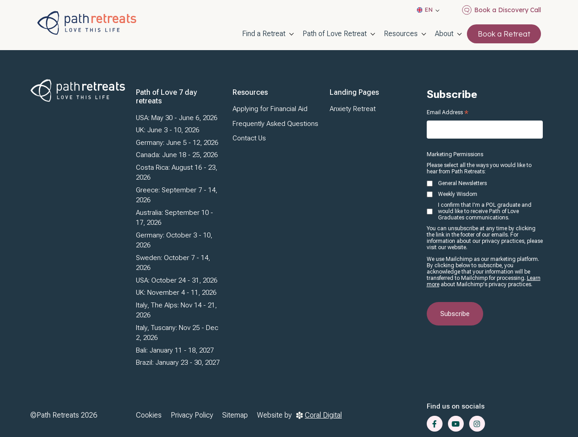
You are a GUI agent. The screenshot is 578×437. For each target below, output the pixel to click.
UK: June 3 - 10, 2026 (167, 130)
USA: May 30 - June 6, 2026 (176, 118)
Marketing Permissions (455, 154)
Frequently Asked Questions (275, 124)
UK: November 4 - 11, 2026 (176, 292)
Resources (401, 33)
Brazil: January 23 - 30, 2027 (177, 362)
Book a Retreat (504, 33)
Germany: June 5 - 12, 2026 (177, 143)
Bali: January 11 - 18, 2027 (175, 350)
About (444, 33)
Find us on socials (456, 406)
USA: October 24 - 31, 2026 (176, 280)
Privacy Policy (192, 415)
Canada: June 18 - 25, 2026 (177, 155)
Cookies (149, 415)
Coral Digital (319, 415)
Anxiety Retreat (353, 109)
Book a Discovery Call (501, 10)
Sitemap (235, 415)
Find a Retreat (263, 33)
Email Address (447, 112)
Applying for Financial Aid (270, 109)
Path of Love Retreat (335, 33)
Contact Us (249, 138)
